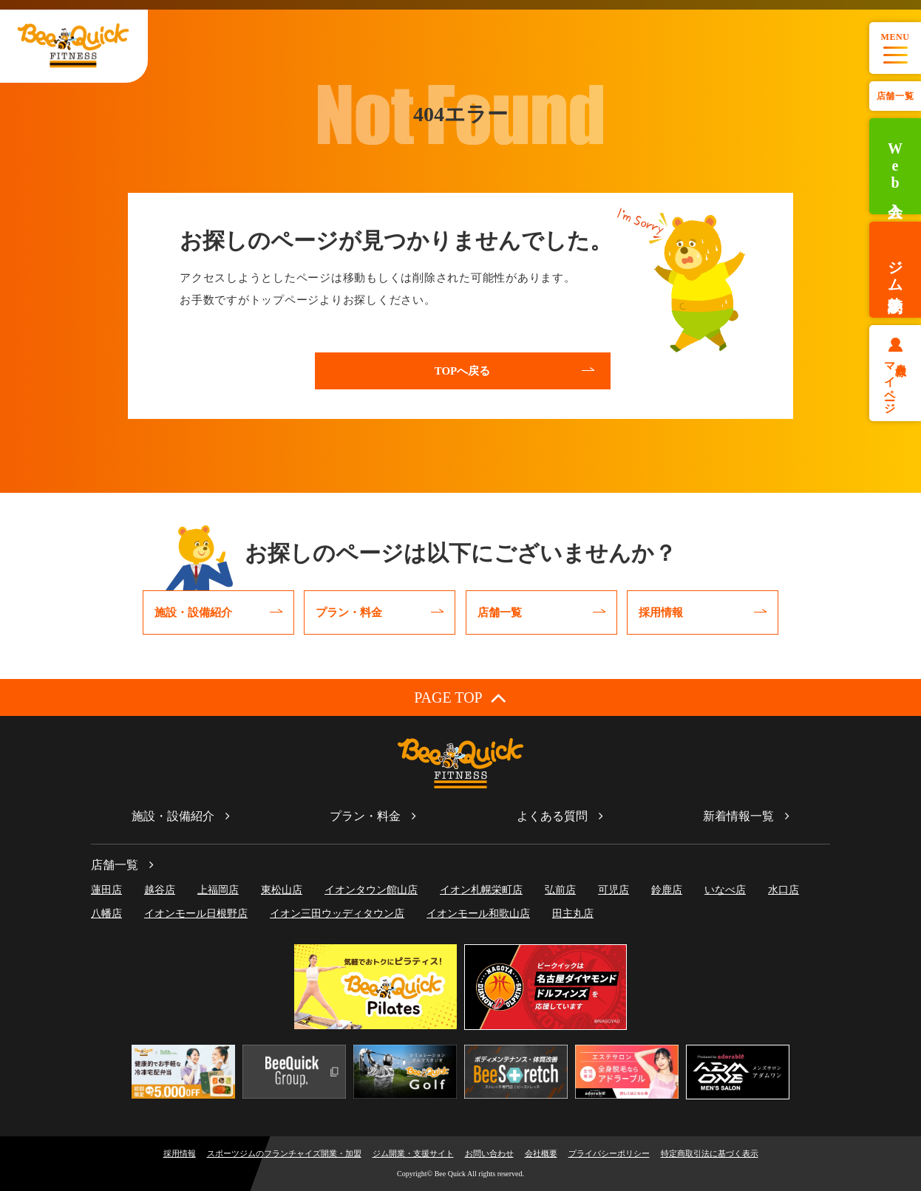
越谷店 (159, 889)
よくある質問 (552, 816)
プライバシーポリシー (609, 1153)
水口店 (783, 889)
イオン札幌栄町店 (481, 889)
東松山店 (281, 889)
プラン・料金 (365, 816)
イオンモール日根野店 (196, 913)
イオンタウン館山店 (371, 889)
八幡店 (106, 913)
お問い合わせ (489, 1153)
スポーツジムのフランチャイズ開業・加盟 (284, 1153)
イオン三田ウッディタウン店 (337, 913)
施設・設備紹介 (173, 816)
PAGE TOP (460, 697)
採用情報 (179, 1153)
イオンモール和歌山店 (478, 913)
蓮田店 (106, 889)
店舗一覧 (895, 96)
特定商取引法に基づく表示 (709, 1153)
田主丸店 (573, 913)
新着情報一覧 (738, 816)
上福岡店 (218, 889)
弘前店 (560, 889)
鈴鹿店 (666, 889)
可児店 (613, 889)
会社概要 (541, 1153)
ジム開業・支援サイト (413, 1153)
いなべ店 (725, 889)
